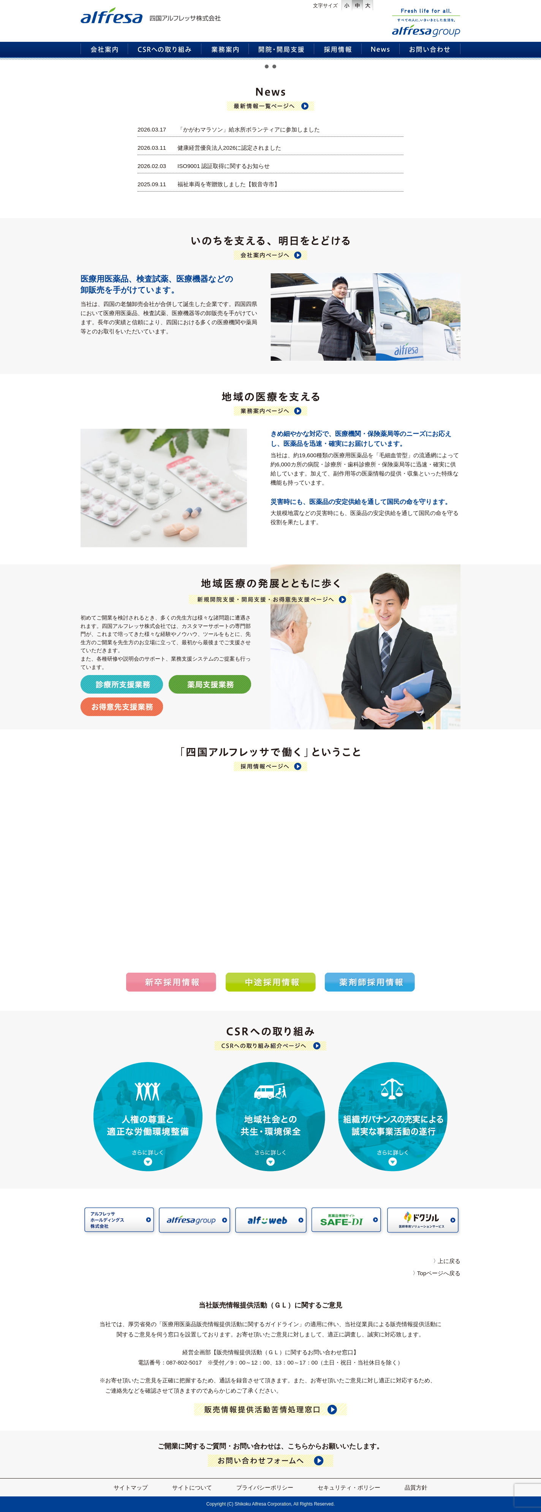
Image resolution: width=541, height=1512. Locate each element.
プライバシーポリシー (264, 1487)
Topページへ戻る (438, 1273)
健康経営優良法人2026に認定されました (229, 147)
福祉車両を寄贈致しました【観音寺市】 (228, 184)
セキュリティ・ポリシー (349, 1487)
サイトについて (192, 1487)
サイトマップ (131, 1487)
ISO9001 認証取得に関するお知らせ (223, 166)
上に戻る (449, 1261)
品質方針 (416, 1487)
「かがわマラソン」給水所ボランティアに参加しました (248, 129)
